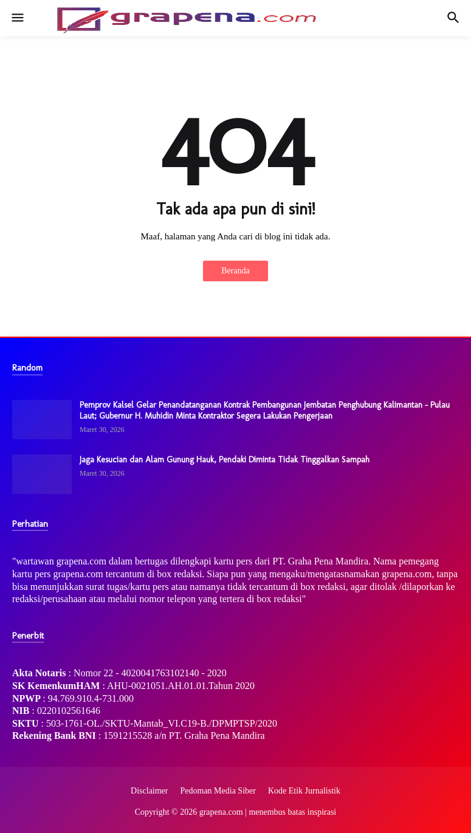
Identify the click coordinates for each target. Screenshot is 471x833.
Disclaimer (149, 790)
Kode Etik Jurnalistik (304, 790)
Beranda (235, 270)
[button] (16, 18)
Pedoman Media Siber (218, 790)
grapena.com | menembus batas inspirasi (268, 812)
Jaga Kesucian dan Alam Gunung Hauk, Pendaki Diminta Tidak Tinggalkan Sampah (225, 459)
